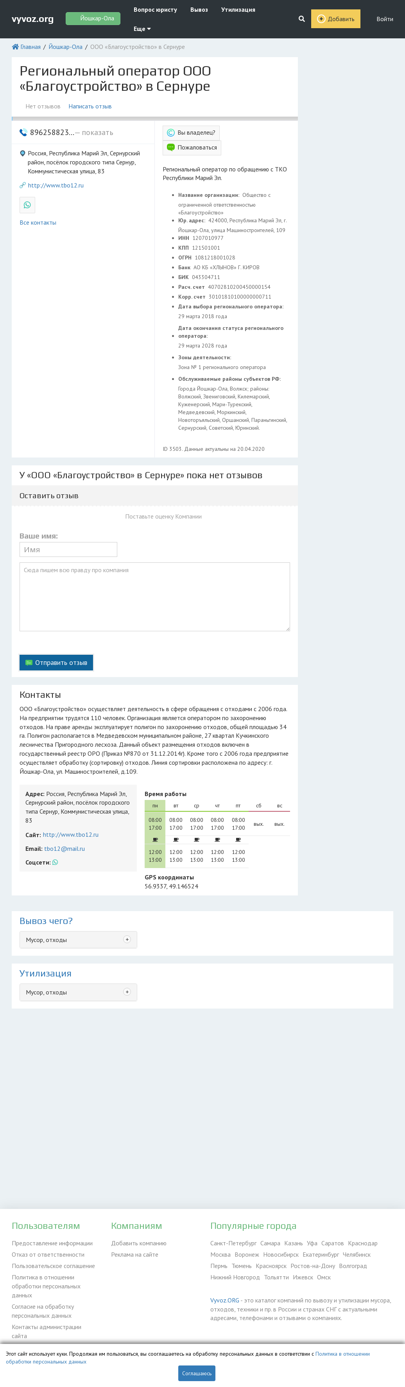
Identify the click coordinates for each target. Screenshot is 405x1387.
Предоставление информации (52, 1243)
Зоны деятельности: (205, 357)
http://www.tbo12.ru (56, 185)
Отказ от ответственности (48, 1254)
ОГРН (185, 257)
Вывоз (199, 9)
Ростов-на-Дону (312, 1266)
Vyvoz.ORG (224, 1300)
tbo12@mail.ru (64, 848)
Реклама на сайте (134, 1254)
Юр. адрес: (192, 220)
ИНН (184, 237)
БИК (184, 277)
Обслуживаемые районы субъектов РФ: (230, 378)
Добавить (341, 19)
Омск (324, 1277)
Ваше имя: (39, 535)
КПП (184, 247)
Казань (293, 1243)
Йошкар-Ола (65, 46)
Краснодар (363, 1243)
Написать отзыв (90, 106)
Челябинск (357, 1254)
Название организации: (209, 194)
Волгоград (353, 1266)
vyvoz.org (33, 18)
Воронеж (247, 1254)
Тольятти (276, 1277)
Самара (270, 1243)
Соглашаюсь (196, 1373)
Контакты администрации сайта (46, 1330)
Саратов (332, 1243)
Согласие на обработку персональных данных (43, 1310)
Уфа (312, 1243)
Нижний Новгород (235, 1277)
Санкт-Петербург (233, 1243)
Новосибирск (281, 1254)
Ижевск (303, 1277)
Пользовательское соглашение (53, 1266)
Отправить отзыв (61, 662)
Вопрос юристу (155, 9)
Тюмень (241, 1266)
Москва (220, 1254)
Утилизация (238, 9)
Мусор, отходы (46, 940)
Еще (142, 28)
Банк (185, 267)
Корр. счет (192, 296)
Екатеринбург (321, 1254)
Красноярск (271, 1266)
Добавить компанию (139, 1243)
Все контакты (38, 222)
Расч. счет (192, 286)
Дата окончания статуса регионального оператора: (230, 331)
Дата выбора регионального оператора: (231, 306)
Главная (30, 46)
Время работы (165, 794)
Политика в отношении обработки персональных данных (46, 1286)
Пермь (219, 1266)
